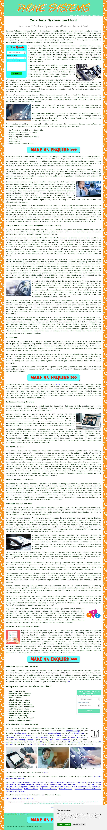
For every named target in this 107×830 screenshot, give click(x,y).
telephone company (35, 61)
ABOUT (82, 15)
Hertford (56, 384)
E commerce (28, 735)
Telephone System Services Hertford (28, 686)
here (68, 682)
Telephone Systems (23, 814)
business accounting (14, 742)
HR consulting (74, 742)
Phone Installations (52, 784)
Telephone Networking (54, 782)
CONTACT (88, 15)
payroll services (37, 744)
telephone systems (64, 33)
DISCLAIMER (96, 15)
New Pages (13, 814)
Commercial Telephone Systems (78, 782)
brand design (79, 733)
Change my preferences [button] (79, 824)
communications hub (83, 165)
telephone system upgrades (59, 637)
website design (63, 735)
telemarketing (11, 737)
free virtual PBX (73, 95)
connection (72, 124)
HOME (71, 15)
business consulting (76, 737)
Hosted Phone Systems (38, 787)
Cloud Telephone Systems (60, 787)
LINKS (77, 15)
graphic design (21, 733)
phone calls (62, 116)
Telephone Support (48, 789)
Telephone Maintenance (15, 791)
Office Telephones (87, 784)
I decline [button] (67, 824)
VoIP (68, 108)
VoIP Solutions (31, 789)
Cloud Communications (20, 782)
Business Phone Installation (87, 789)
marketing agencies (44, 742)
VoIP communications (42, 215)
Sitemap (7, 814)
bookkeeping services (24, 740)
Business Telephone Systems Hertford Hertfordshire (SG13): (32, 31)
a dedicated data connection (25, 210)
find (13, 671)
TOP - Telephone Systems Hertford (20, 798)
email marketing (55, 733)
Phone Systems (37, 782)
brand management (41, 737)
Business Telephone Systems (30, 784)
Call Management (70, 784)
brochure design (73, 731)
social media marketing (60, 740)
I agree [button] (60, 824)
